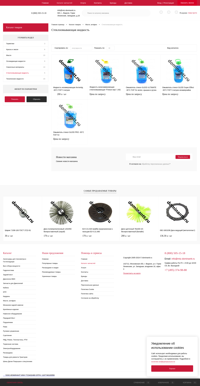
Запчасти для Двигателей (13, 283)
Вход (159, 3)
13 (44, 67)
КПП (4, 292)
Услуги (83, 3)
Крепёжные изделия (11, 309)
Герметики (10, 44)
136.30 (166, 236)
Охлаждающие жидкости (15, 61)
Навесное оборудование (12, 314)
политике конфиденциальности (163, 362)
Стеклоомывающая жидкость (17, 73)
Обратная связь (13, 383)
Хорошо (172, 369)
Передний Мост (9, 318)
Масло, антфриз (9, 301)
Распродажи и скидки (50, 268)
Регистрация (168, 3)
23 (44, 55)
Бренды (113, 3)
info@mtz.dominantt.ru (183, 259)
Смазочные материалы (15, 67)
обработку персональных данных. (155, 164)
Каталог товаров (25, 27)
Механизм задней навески (13, 305)
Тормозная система (10, 344)
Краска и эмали (12, 49)
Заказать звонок (187, 3)
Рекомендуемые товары (51, 272)
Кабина (6, 288)
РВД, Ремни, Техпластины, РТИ (15, 340)
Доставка (128, 3)
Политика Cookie (87, 289)
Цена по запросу (106, 96)
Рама (5, 327)
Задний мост (8, 275)
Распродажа (7, 353)
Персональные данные (90, 285)
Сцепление (7, 335)
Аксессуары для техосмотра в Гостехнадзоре (14, 260)
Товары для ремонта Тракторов (15, 357)
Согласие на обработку (90, 298)
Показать (14, 99)
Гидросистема (8, 270)
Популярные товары (50, 263)
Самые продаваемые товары (100, 191)
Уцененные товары (49, 276)
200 (69, 96)
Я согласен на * (149, 164)
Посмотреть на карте (132, 273)
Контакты (98, 3)
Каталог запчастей (64, 3)
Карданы (6, 296)
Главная (45, 3)
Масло (8, 55)
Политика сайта (87, 294)
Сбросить (36, 99)
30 (9, 236)
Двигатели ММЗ (9, 279)
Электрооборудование (11, 348)
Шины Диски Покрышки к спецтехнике (17, 361)
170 (48, 236)
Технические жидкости (15, 79)
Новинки (45, 259)
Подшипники (8, 322)
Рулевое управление (11, 331)
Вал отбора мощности (11, 266)
